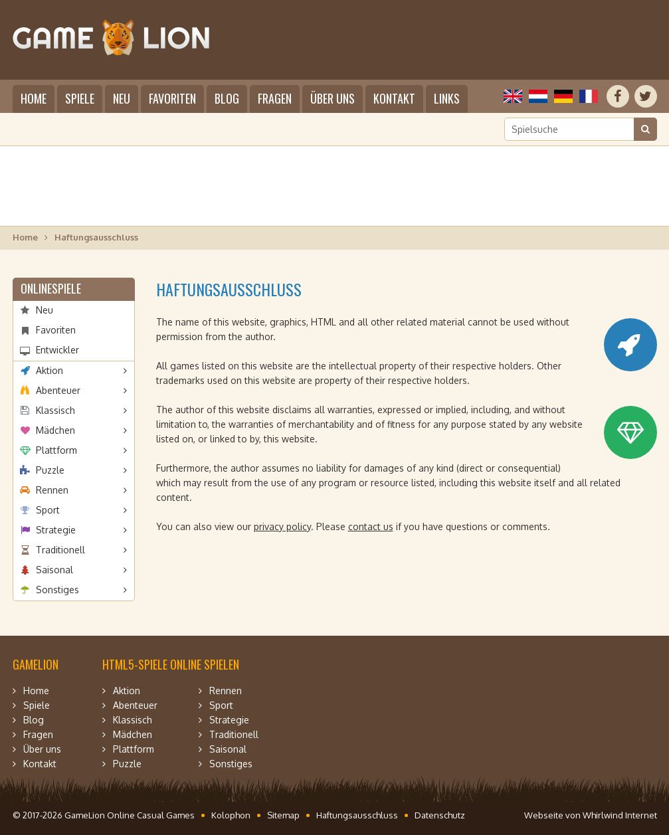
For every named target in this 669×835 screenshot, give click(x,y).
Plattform (56, 450)
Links (447, 98)
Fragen (275, 98)
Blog (227, 98)
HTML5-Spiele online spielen (170, 664)
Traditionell (60, 549)
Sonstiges (57, 589)
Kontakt (394, 98)
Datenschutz (440, 815)
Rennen (52, 490)
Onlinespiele (51, 288)
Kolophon (230, 815)
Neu (121, 98)
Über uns (332, 98)
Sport (48, 509)
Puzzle (50, 470)
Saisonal (54, 569)
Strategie (56, 529)
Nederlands (538, 96)
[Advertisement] (335, 186)
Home (34, 98)
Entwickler (57, 349)
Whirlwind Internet (620, 815)
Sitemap (283, 815)
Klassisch (55, 410)
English (513, 96)
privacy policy (282, 526)
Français (588, 96)
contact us (370, 526)
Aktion (49, 370)
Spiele (79, 98)
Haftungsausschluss (357, 815)
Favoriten (172, 98)
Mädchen (55, 430)
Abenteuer (58, 390)
